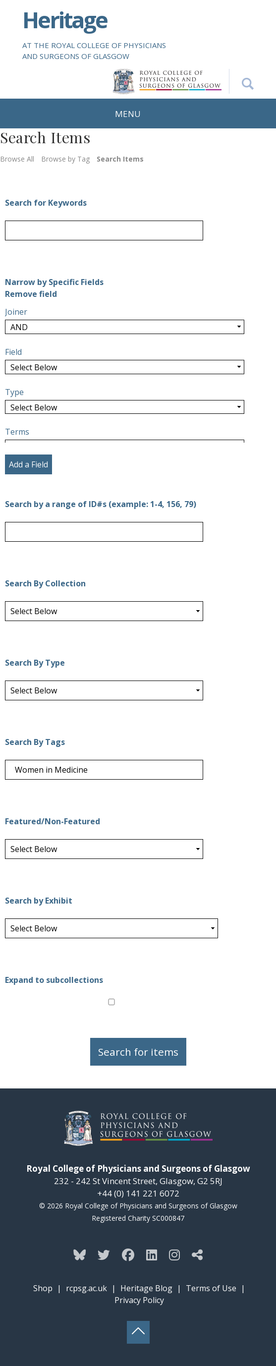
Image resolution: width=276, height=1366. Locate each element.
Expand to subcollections (54, 979)
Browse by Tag (65, 159)
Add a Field (28, 464)
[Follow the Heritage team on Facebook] (128, 1254)
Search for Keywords (46, 202)
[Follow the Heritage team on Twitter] (104, 1254)
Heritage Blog (146, 1288)
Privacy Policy (139, 1300)
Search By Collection (45, 583)
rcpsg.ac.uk (86, 1288)
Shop (43, 1288)
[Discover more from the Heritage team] (197, 1254)
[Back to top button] (138, 1332)
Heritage (64, 19)
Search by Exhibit (38, 900)
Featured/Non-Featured (52, 821)
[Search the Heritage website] (241, 81)
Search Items (120, 159)
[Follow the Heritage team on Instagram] (174, 1254)
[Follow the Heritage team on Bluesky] (79, 1254)
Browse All (17, 159)
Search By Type (35, 662)
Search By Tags (35, 742)
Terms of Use (211, 1288)
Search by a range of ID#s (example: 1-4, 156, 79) (100, 504)
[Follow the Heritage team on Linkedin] (151, 1254)
